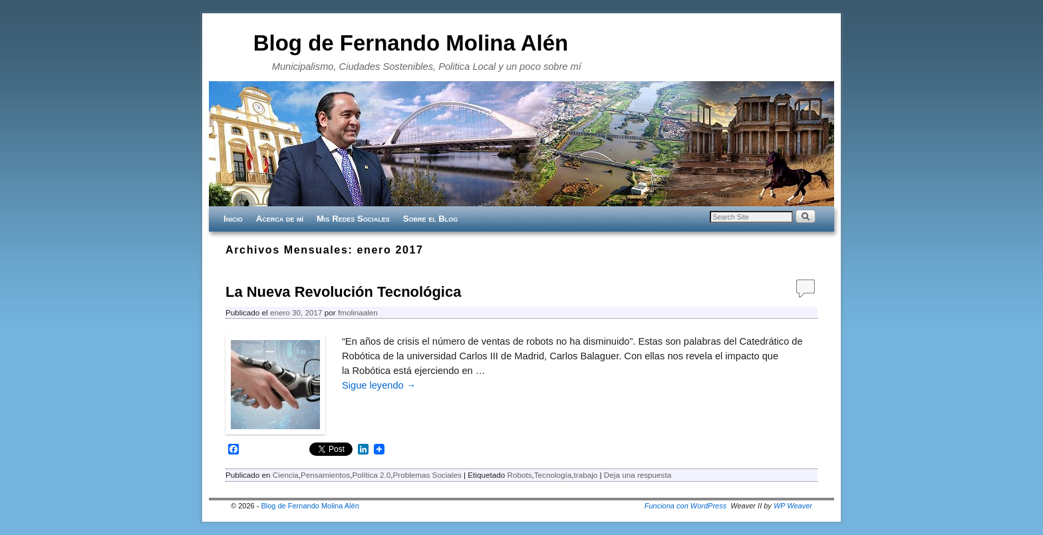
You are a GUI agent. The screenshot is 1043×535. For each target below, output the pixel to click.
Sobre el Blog (430, 219)
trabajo (586, 474)
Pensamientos (325, 474)
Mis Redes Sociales (353, 219)
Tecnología (553, 474)
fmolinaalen (358, 312)
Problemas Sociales (426, 474)
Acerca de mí (279, 219)
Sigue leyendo (379, 385)
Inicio (233, 219)
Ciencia (286, 474)
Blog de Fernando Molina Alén (411, 43)
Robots (519, 474)
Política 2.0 (371, 474)
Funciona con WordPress (686, 506)
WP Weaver (793, 506)
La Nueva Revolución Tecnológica (343, 291)
